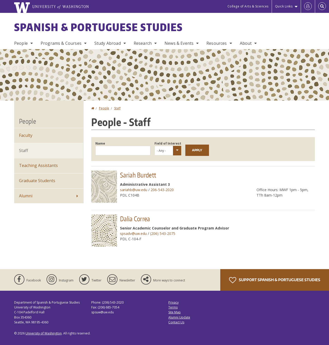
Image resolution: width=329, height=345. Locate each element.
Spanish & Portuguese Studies (98, 27)
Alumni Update (179, 317)
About (246, 43)
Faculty (25, 135)
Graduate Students (37, 180)
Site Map (174, 312)
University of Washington (43, 333)
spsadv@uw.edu (133, 233)
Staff (117, 108)
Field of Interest (167, 143)
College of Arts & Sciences (248, 6)
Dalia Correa (135, 219)
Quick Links (284, 6)
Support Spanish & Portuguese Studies (274, 280)
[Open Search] (322, 6)
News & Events (179, 43)
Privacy (173, 302)
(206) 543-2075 (162, 233)
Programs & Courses (61, 43)
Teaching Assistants (38, 165)
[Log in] (308, 6)
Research (143, 43)
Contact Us (176, 322)
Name (100, 143)
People (21, 43)
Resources (216, 43)
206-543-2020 (162, 189)
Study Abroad (107, 43)
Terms (173, 307)
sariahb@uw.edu (133, 189)
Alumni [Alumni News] (25, 196)
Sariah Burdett (138, 175)
